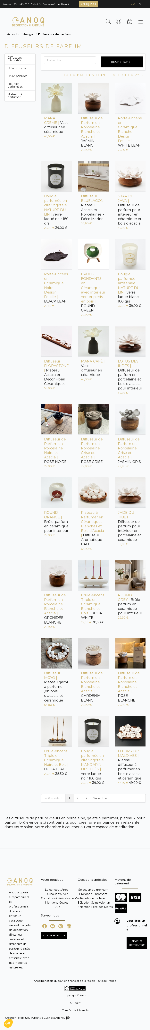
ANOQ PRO (88, 4)
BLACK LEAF (56, 287)
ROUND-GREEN (93, 292)
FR (133, 4)
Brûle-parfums (17, 76)
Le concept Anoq (57, 889)
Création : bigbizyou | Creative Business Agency (37, 1018)
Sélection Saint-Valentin (94, 902)
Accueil (12, 34)
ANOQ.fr (75, 1002)
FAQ (57, 906)
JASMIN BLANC (92, 132)
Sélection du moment (93, 889)
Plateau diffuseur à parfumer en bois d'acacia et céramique (129, 764)
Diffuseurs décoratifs (15, 59)
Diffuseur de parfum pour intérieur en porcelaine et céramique (129, 526)
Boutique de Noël (93, 898)
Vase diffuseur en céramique (56, 125)
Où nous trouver (57, 894)
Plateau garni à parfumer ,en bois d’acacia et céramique (56, 686)
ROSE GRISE (92, 450)
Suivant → (100, 798)
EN (139, 4)
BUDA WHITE (92, 606)
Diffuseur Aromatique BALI (92, 528)
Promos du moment (93, 894)
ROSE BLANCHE (129, 686)
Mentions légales (56, 902)
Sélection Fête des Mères (95, 906)
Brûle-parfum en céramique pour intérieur (56, 521)
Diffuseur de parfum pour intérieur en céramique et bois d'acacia (129, 210)
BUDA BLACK (56, 760)
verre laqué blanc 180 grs (129, 287)
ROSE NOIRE (55, 450)
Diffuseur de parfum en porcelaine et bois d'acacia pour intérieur (130, 375)
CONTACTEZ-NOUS (54, 935)
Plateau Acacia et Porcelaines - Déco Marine (93, 207)
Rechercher (122, 62)
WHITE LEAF (130, 132)
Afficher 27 (128, 75)
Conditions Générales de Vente (62, 898)
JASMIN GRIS (129, 450)
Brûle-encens (17, 68)
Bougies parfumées (15, 85)
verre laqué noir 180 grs (56, 210)
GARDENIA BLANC (92, 686)
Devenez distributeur (137, 943)
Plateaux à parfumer (15, 96)
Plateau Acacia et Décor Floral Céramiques (56, 372)
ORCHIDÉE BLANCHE (55, 609)
